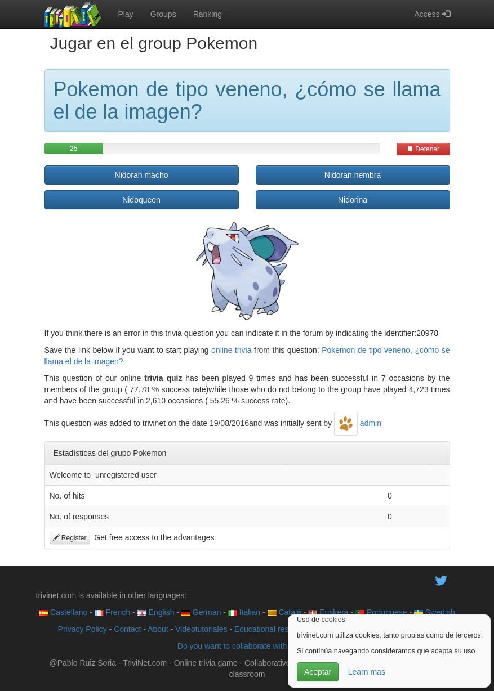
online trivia (231, 350)
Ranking (207, 14)
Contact (127, 629)
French (112, 612)
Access (432, 14)
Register (70, 538)
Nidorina (352, 199)
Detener (423, 149)
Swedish (434, 612)
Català (284, 612)
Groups (163, 14)
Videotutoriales (201, 629)
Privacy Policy (82, 629)
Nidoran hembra (352, 175)
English (156, 612)
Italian (244, 612)
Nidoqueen (141, 199)
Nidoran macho (141, 175)
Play (125, 14)
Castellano (63, 612)
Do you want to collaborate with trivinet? (247, 645)
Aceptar (317, 671)
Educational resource (271, 629)
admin (357, 423)
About (158, 629)
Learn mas (366, 671)
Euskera (328, 612)
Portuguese (381, 612)
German (201, 612)
